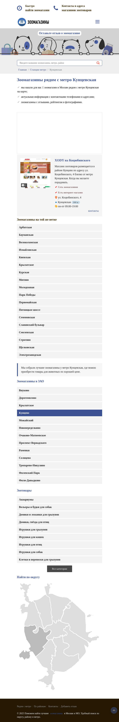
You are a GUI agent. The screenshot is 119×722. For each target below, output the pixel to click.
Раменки (24, 450)
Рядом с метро (24, 706)
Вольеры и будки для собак (35, 507)
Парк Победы (27, 294)
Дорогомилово (27, 397)
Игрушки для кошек (31, 537)
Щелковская (26, 347)
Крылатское (26, 405)
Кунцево (24, 412)
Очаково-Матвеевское (32, 435)
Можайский (26, 420)
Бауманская (26, 234)
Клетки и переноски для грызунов (39, 559)
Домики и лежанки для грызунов (39, 514)
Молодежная (26, 287)
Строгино (25, 339)
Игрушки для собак (31, 552)
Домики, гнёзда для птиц (34, 522)
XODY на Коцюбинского (72, 160)
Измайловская (28, 249)
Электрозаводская (30, 354)
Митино (24, 279)
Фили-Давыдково (29, 480)
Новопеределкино (30, 427)
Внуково (24, 390)
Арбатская (25, 227)
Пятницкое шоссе (29, 309)
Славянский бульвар (31, 324)
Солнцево (25, 457)
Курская (24, 272)
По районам (40, 706)
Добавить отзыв (69, 706)
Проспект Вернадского (33, 442)
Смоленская (26, 332)
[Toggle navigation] (97, 21)
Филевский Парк (29, 472)
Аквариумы (26, 499)
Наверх (114, 710)
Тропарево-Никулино (32, 465)
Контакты (53, 706)
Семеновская (27, 317)
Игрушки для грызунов (33, 529)
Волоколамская (28, 242)
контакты (93, 210)
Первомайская (28, 302)
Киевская (25, 257)
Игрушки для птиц (30, 544)
